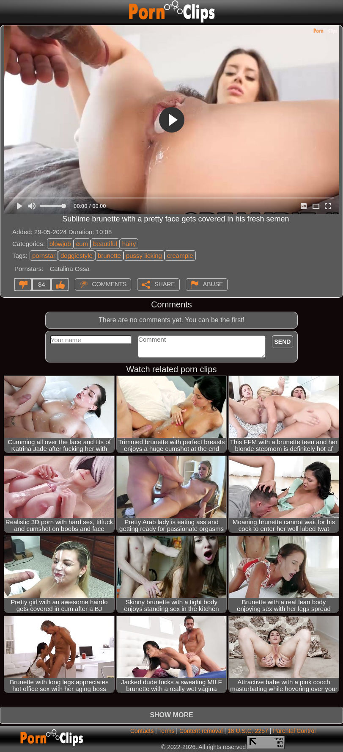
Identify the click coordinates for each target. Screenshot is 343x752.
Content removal (201, 730)
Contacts (142, 730)
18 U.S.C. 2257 (248, 730)
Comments (109, 284)
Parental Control (294, 730)
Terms (166, 730)
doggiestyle (76, 255)
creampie (180, 255)
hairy (129, 243)
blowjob (60, 243)
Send (282, 341)
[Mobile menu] (7, 11)
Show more (171, 715)
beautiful (105, 243)
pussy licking (144, 255)
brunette (109, 255)
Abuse (213, 284)
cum (82, 243)
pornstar (43, 255)
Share (164, 284)
